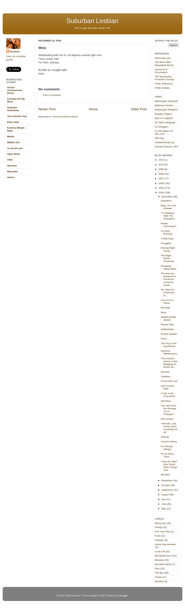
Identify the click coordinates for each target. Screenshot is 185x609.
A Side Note (167, 238)
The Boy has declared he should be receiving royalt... (168, 279)
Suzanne (15, 51)
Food (157, 535)
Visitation (166, 376)
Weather (159, 581)
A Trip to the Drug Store (168, 395)
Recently (165, 307)
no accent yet (14, 148)
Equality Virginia (163, 114)
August (165, 494)
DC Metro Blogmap (165, 122)
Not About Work (163, 564)
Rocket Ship (167, 324)
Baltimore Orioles (164, 105)
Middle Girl (13, 142)
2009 (161, 169)
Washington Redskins (166, 109)
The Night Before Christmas (167, 258)
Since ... (165, 338)
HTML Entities (162, 88)
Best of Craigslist (164, 118)
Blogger (124, 595)
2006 (161, 183)
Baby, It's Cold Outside (168, 207)
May (163, 508)
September (167, 490)
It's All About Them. (167, 455)
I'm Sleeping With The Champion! (168, 216)
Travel (158, 577)
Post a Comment (52, 95)
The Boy (159, 572)
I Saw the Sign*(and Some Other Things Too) (169, 466)
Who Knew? (167, 419)
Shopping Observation (168, 267)
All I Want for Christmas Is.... (168, 292)
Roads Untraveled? (168, 225)
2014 (161, 159)
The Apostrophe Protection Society (164, 78)
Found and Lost (169, 381)
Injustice (165, 371)
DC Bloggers (161, 126)
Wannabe (12, 171)
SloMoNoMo (167, 329)
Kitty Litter (13, 122)
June (164, 504)
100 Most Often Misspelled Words (164, 63)
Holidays (159, 540)
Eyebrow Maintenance (169, 352)
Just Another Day (17, 116)
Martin (10, 136)
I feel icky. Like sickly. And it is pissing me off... (169, 428)
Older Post (139, 109)
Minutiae (159, 560)
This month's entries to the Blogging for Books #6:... (169, 363)
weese (10, 177)
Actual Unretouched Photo (14, 90)
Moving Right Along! (168, 249)
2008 (161, 174)
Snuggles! (166, 243)
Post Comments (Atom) (65, 116)
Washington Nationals (166, 101)
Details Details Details (168, 318)
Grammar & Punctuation (161, 71)
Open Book (13, 154)
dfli (103, 595)
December (167, 196)
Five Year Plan (162, 531)
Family (158, 527)
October (166, 485)
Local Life (160, 551)
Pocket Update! (169, 334)
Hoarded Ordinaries (13, 109)
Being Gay (160, 523)
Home (93, 109)
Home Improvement (165, 544)
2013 (161, 164)
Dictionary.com (162, 58)
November (167, 480)
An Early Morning (166, 232)
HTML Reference (164, 83)
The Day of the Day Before (169, 345)
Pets (157, 568)
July (163, 499)
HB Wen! (165, 474)
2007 (161, 178)
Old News (166, 401)
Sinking (165, 437)
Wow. (164, 312)
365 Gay (159, 138)
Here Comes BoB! (167, 387)
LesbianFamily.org (164, 142)
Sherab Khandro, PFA (166, 146)
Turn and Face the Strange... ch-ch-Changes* (169, 410)
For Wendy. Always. (167, 448)
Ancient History (169, 441)
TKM (9, 159)
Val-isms (12, 165)
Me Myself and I (163, 555)
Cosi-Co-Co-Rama (167, 301)
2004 (161, 192)
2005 (161, 188)
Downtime (166, 200)
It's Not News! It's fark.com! (164, 132)
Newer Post (47, 109)
